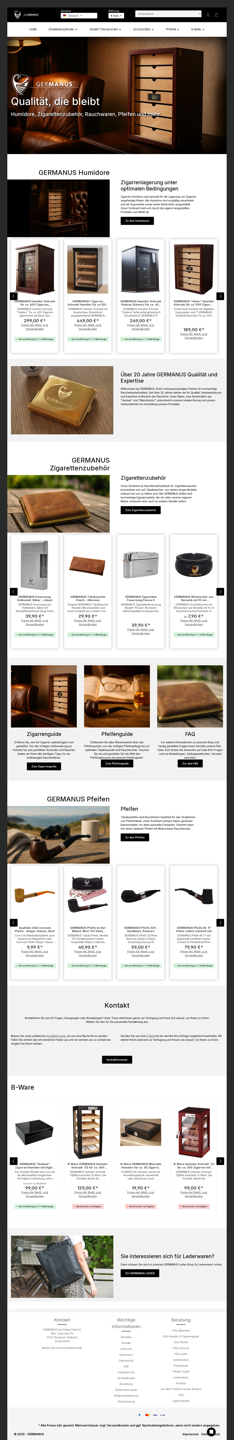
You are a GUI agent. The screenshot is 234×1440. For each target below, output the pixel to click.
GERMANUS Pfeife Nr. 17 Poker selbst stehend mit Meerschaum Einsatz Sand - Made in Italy (193, 934)
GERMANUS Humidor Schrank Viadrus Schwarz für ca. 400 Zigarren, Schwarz (140, 307)
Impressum (126, 1354)
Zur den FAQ (190, 763)
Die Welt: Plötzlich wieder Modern (181, 1389)
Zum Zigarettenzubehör (140, 510)
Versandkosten (126, 1378)
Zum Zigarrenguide (44, 766)
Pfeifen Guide (181, 1371)
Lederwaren (181, 1377)
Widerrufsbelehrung (126, 1395)
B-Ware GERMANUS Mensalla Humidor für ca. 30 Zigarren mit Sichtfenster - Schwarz (140, 1165)
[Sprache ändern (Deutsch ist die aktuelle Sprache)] (79, 15)
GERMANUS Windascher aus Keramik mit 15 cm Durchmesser (194, 603)
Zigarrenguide (181, 1400)
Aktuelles (126, 1337)
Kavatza (181, 1383)
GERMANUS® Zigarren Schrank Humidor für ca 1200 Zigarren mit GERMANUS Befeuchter (88, 307)
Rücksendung (126, 1401)
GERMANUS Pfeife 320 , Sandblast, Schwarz (141, 934)
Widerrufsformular (126, 1389)
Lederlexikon (181, 1359)
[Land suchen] (168, 13)
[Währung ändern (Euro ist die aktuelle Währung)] (116, 15)
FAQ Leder (181, 1353)
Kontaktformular (117, 1059)
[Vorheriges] (14, 301)
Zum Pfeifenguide (117, 763)
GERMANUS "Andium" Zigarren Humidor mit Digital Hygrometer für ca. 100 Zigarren (34, 1165)
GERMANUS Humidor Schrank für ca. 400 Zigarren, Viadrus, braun (34, 307)
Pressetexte (181, 1365)
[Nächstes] (220, 301)
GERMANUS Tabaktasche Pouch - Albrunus (87, 603)
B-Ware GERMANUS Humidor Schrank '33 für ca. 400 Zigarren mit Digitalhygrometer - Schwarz (88, 1165)
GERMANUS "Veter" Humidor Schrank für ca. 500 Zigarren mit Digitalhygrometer (193, 307)
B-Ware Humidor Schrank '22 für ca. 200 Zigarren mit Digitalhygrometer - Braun (194, 1165)
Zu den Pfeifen (134, 837)
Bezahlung (126, 1383)
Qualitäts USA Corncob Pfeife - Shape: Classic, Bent (35, 934)
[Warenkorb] (216, 14)
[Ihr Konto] (208, 14)
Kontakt (126, 1342)
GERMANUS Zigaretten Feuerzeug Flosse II (141, 603)
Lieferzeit (126, 1348)
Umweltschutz (126, 1372)
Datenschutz (126, 1360)
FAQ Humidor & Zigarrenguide (181, 1336)
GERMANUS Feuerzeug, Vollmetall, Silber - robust (35, 603)
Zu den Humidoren (137, 220)
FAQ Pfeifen (181, 1342)
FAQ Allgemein (181, 1330)
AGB (126, 1366)
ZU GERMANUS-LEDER (139, 1273)
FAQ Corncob (181, 1348)
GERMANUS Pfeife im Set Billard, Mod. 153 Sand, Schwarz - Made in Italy (87, 934)
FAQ (181, 1394)
